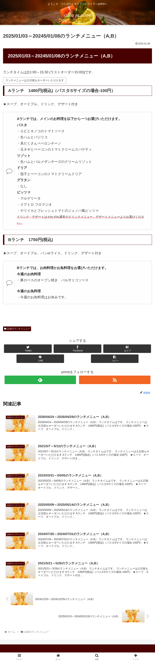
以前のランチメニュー (17, 328)
